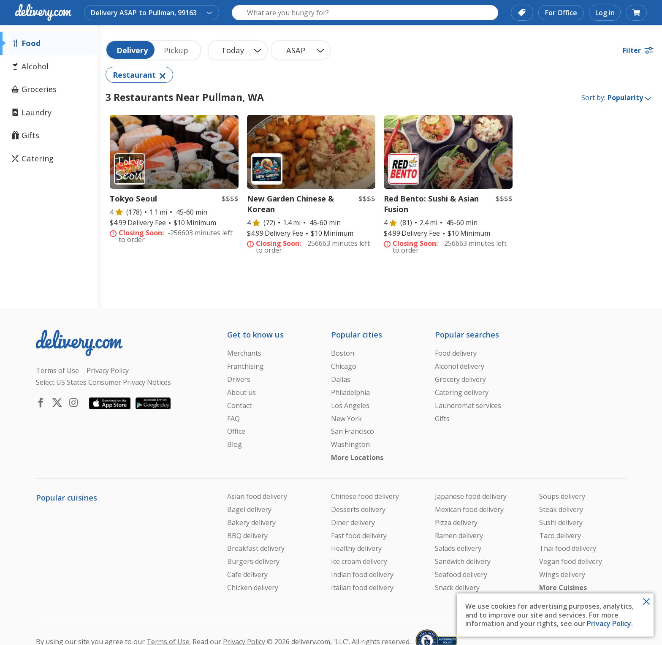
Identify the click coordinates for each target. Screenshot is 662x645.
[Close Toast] (646, 600)
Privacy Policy (609, 623)
